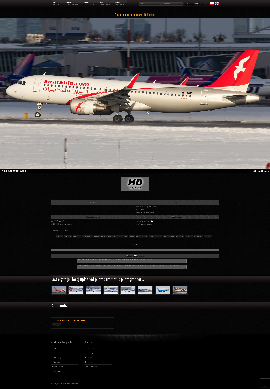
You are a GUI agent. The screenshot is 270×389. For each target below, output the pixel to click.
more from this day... (66, 224)
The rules (88, 362)
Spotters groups (91, 353)
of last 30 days (57, 367)
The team (88, 358)
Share (134, 244)
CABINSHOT (88, 237)
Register (197, 4)
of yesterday (56, 358)
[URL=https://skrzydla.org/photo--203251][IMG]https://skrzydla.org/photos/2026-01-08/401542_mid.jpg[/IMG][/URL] (132, 261)
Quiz (101, 2)
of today (55, 353)
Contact (118, 2)
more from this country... (148, 212)
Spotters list (89, 348)
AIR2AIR (68, 237)
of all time (55, 348)
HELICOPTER (168, 237)
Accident (59, 237)
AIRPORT (77, 237)
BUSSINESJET (142, 237)
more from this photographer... (144, 224)
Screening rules (91, 367)
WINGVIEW (123, 237)
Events (68, 2)
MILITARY (208, 237)
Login (56, 325)
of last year (56, 371)
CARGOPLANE (155, 237)
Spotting (86, 2)
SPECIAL (189, 237)
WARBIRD (198, 237)
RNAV (132, 237)
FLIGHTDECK (99, 237)
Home (55, 2)
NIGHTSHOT (112, 237)
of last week (56, 362)
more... (143, 209)
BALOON (180, 237)
